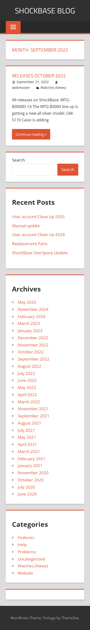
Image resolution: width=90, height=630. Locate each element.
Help (22, 544)
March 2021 (29, 451)
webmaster (21, 87)
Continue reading (30, 134)
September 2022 (33, 359)
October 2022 (31, 352)
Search (18, 160)
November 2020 (33, 472)
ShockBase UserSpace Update (40, 252)
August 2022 (29, 366)
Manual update (26, 225)
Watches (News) (53, 87)
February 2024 (31, 316)
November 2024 (33, 309)
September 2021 (33, 416)
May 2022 (27, 387)
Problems (27, 552)
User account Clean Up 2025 (38, 216)
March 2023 (29, 323)
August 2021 (29, 423)
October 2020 (31, 480)
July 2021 (26, 430)
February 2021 (31, 458)
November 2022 (33, 345)
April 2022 (27, 394)
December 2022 (33, 337)
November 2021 (33, 408)
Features (26, 537)
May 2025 (27, 302)
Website (25, 573)
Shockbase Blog (45, 10)
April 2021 (27, 444)
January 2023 (30, 330)
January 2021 (30, 465)
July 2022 (26, 373)
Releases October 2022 (39, 75)
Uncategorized (31, 559)
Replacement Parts (30, 243)
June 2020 (27, 494)
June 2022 (27, 380)
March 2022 (29, 401)
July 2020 (26, 487)
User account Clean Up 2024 (38, 234)
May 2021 (27, 437)
